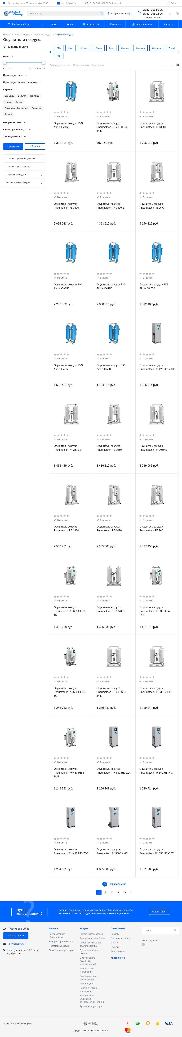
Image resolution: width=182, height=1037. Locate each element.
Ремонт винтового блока (92, 938)
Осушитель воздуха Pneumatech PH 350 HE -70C (156, 851)
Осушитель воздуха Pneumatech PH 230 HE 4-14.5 (112, 127)
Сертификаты (118, 951)
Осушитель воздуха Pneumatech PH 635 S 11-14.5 (112, 692)
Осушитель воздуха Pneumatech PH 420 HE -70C (71, 851)
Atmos (92, 48)
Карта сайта (118, 957)
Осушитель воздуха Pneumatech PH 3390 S (110, 206)
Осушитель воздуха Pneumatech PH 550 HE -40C (156, 770)
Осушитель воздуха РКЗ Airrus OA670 (153, 286)
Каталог (53, 928)
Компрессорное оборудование (24, 158)
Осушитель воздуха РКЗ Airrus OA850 (68, 286)
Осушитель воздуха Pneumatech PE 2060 (109, 448)
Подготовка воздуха (24, 174)
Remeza (140, 56)
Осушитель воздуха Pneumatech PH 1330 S (153, 125)
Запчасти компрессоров (24, 182)
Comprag (131, 48)
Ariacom (79, 48)
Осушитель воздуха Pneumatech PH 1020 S (110, 609)
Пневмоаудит (87, 983)
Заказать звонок (153, 17)
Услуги (84, 928)
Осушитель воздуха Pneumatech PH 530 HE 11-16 (70, 692)
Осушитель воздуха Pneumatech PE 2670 (151, 206)
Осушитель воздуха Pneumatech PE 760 (151, 528)
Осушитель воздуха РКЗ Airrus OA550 (68, 367)
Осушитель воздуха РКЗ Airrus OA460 (68, 125)
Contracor (147, 48)
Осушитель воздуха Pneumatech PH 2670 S (67, 448)
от (4, 68)
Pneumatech (123, 56)
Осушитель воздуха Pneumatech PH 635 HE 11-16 (70, 611)
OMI (109, 56)
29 (124, 892)
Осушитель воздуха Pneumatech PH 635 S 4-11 (155, 690)
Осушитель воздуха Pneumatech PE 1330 (66, 528)
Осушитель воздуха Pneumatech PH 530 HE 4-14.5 (69, 772)
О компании (118, 928)
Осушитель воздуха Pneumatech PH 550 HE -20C (114, 770)
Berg (104, 48)
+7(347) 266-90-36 (152, 10)
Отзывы (115, 947)
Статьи (114, 942)
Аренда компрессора (91, 1006)
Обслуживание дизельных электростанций (88, 960)
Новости (115, 934)
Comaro (116, 48)
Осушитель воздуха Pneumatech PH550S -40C (112, 851)
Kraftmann (95, 56)
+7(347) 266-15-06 (152, 13)
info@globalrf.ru (69, 3)
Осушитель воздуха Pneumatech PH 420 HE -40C (156, 367)
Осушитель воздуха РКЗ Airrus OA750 (111, 286)
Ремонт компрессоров (91, 934)
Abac (65, 48)
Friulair (80, 56)
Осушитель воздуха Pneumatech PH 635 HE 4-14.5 (154, 611)
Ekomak (67, 56)
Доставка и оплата (120, 938)
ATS (55, 48)
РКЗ (152, 56)
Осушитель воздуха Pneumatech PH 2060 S (153, 448)
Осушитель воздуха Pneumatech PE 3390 (66, 206)
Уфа (129, 13)
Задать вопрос (159, 911)
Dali (54, 56)
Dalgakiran (164, 48)
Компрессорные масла (18, 166)
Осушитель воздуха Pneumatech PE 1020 (109, 528)
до (30, 68)
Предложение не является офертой (13, 13)
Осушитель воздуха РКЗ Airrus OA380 (111, 367)
